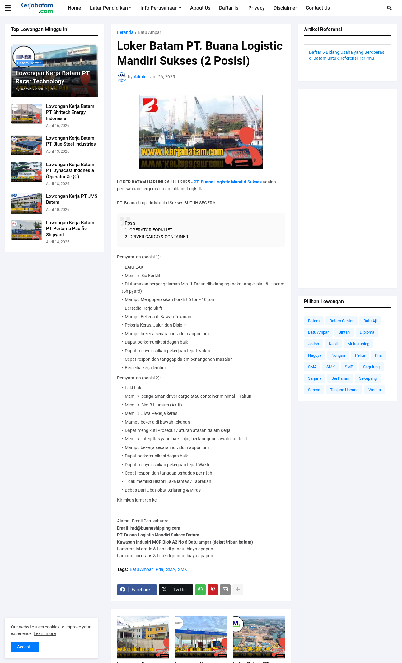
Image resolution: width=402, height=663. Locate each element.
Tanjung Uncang (344, 389)
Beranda (125, 32)
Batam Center (341, 320)
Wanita (374, 389)
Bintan (344, 332)
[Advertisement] (347, 188)
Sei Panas (340, 378)
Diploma (367, 332)
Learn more (45, 633)
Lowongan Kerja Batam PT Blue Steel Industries (71, 141)
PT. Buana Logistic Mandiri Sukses (228, 181)
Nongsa (338, 355)
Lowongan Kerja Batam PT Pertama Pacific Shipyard (70, 229)
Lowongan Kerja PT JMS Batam (71, 199)
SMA (170, 569)
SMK (182, 569)
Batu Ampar (149, 32)
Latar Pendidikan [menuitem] (109, 8)
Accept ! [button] (25, 646)
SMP (349, 366)
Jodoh (313, 343)
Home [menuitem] (74, 8)
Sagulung (371, 366)
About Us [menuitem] (200, 8)
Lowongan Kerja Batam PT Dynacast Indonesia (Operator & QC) (70, 170)
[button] (11, 8)
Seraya (314, 389)
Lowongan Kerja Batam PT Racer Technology (52, 77)
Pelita (360, 355)
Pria (159, 569)
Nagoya (314, 355)
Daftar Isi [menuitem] (229, 8)
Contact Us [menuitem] (318, 8)
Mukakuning (358, 343)
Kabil (333, 343)
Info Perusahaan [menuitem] (159, 8)
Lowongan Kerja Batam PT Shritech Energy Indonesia (70, 112)
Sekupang (368, 378)
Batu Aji (370, 320)
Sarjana (314, 378)
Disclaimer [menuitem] (285, 8)
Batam (314, 320)
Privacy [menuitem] (256, 8)
